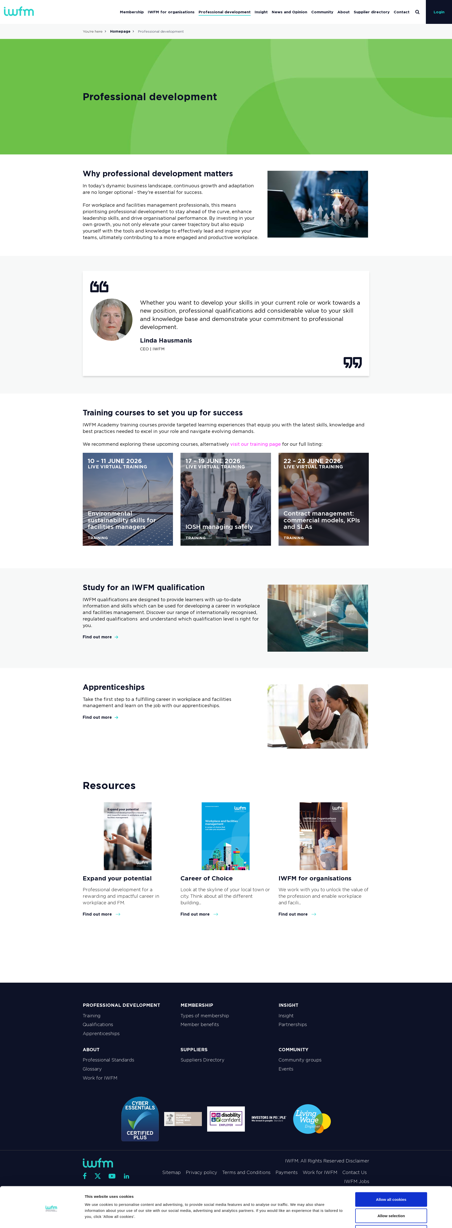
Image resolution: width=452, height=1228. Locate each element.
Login (439, 12)
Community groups (300, 1060)
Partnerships (293, 1024)
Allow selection (391, 1198)
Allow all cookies (391, 1182)
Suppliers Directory (202, 1060)
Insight (261, 12)
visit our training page (255, 444)
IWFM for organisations (171, 12)
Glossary (92, 1069)
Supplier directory (372, 12)
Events (286, 1069)
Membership (132, 12)
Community (322, 12)
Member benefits (199, 1024)
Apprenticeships (101, 1033)
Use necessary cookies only (391, 1214)
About (343, 12)
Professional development (225, 12)
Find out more (100, 637)
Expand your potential (117, 878)
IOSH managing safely (219, 526)
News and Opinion (289, 12)
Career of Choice (206, 878)
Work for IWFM (100, 1078)
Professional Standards (108, 1060)
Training (92, 1015)
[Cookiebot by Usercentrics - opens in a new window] (51, 1218)
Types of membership (204, 1015)
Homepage (120, 31)
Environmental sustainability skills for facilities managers (122, 520)
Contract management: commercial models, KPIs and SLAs (322, 520)
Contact (402, 12)
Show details (282, 1215)
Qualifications (98, 1024)
